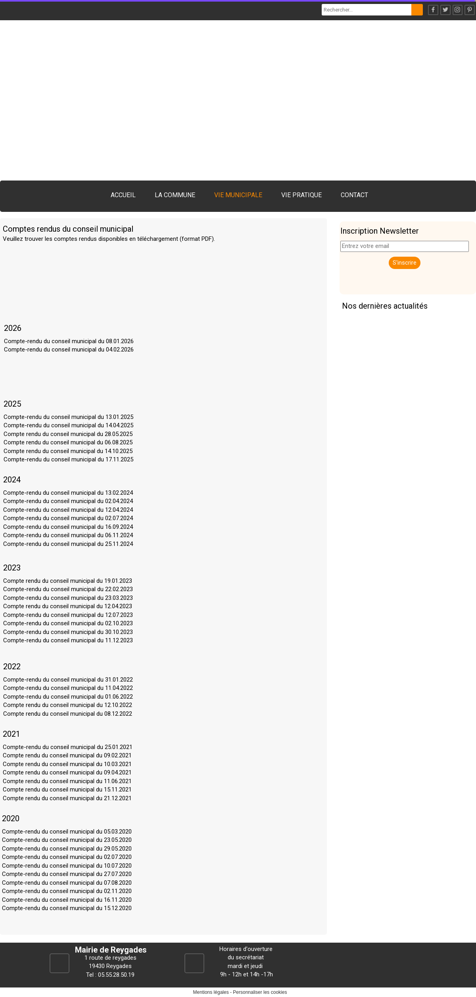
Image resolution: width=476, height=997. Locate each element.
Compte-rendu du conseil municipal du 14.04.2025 (68, 425)
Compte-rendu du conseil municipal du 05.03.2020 (67, 831)
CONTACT (354, 195)
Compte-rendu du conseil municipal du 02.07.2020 (67, 857)
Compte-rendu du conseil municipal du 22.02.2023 (68, 589)
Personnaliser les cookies (260, 992)
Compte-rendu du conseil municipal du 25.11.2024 (68, 543)
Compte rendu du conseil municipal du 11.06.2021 (67, 781)
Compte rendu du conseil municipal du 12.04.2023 (67, 606)
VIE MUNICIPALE (238, 195)
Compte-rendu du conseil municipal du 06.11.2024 (68, 535)
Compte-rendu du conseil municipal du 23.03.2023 (68, 597)
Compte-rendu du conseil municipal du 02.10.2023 (68, 623)
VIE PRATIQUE (301, 195)
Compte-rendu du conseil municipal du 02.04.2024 (68, 501)
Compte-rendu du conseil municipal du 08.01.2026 (69, 341)
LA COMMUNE (175, 195)
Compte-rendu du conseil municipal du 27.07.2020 (67, 874)
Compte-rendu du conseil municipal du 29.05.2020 (67, 848)
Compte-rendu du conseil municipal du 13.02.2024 (68, 492)
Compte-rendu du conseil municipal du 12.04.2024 (68, 509)
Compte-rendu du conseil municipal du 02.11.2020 (67, 891)
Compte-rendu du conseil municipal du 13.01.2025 (68, 417)
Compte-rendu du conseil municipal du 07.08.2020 (67, 882)
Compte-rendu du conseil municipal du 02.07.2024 (68, 518)
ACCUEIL (123, 195)
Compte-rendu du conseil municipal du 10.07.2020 (67, 865)
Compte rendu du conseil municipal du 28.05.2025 (68, 434)
